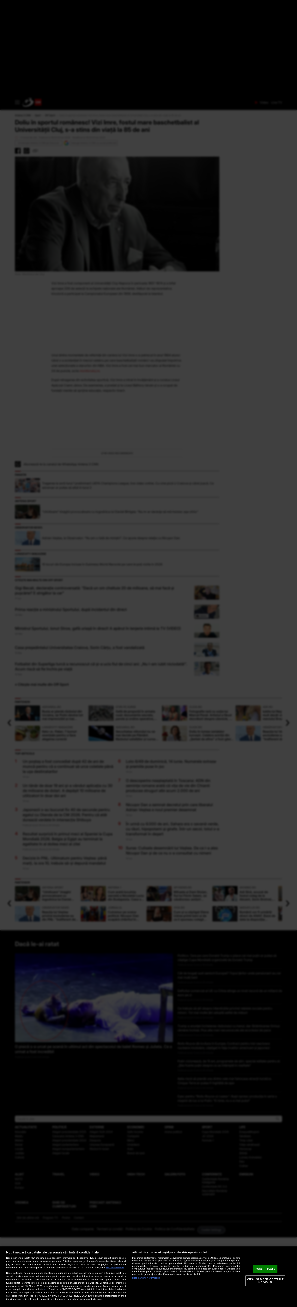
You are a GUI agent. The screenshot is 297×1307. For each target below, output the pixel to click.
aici (45, 1289)
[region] (148, 1276)
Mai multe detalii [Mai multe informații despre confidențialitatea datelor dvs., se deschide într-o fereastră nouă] (115, 1267)
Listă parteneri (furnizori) (146, 1277)
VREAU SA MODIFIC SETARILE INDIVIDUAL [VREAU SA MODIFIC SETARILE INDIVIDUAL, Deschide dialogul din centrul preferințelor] (265, 1281)
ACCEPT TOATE (265, 1268)
